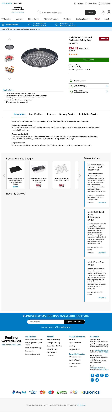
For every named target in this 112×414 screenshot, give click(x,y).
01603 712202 (103, 354)
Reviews (51, 116)
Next (9, 80)
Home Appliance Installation (34, 341)
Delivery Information (75, 359)
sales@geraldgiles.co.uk (97, 370)
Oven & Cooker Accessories (16, 31)
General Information (77, 356)
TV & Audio (5, 21)
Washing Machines (93, 201)
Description (19, 116)
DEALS (97, 21)
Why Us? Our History (53, 341)
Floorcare (90, 197)
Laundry (19, 21)
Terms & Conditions (75, 365)
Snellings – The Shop (53, 345)
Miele (102, 197)
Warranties (72, 341)
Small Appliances (82, 21)
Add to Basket (88, 62)
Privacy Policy (73, 368)
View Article (102, 204)
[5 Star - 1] (89, 56)
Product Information (77, 339)
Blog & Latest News (75, 345)
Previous (9, 41)
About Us (50, 339)
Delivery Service (67, 116)
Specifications (36, 116)
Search (87, 13)
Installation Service (88, 116)
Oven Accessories (31, 31)
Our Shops (78, 4)
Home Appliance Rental (32, 356)
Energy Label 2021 (74, 351)
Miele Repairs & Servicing (33, 350)
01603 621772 (103, 371)
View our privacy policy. (63, 329)
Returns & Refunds (74, 362)
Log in (103, 12)
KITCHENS (18, 3)
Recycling (72, 348)
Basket (109, 12)
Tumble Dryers (99, 199)
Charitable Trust (52, 351)
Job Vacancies (51, 354)
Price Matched (29, 353)
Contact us (50, 357)
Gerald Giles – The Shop (54, 348)
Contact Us (94, 339)
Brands (107, 21)
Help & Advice (91, 4)
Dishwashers (32, 21)
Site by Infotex (81, 407)
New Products (91, 199)
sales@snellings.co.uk (101, 352)
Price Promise (81, 83)
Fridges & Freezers (50, 21)
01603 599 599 (104, 4)
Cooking (66, 21)
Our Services (30, 339)
